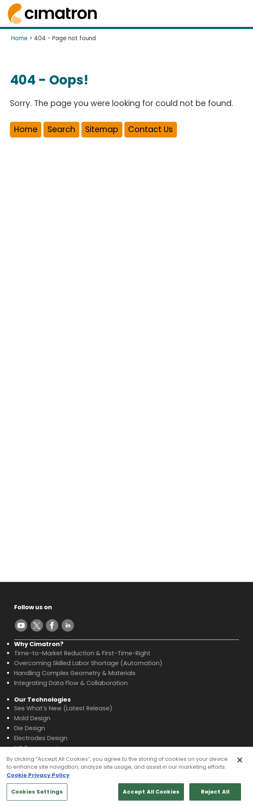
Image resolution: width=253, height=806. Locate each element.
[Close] (240, 764)
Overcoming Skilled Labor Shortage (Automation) (88, 663)
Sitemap (101, 129)
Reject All (215, 796)
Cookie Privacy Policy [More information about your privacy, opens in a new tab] (38, 779)
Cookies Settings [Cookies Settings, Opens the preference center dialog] (37, 796)
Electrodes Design (40, 738)
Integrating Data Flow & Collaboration (71, 683)
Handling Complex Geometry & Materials (75, 673)
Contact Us (150, 129)
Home (19, 38)
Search (61, 129)
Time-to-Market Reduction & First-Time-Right (82, 653)
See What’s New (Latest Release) (63, 708)
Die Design (29, 728)
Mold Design (32, 718)
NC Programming (40, 748)
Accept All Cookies (151, 796)
